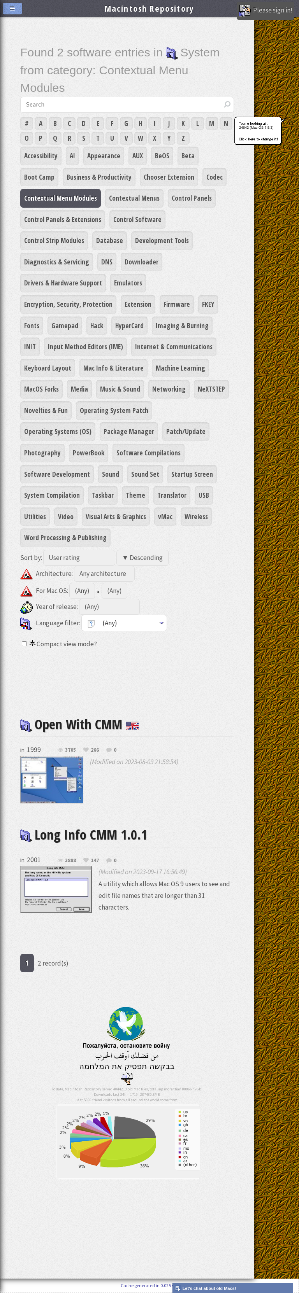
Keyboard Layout (47, 368)
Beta (188, 155)
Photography (42, 452)
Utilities (35, 516)
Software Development (57, 474)
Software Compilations (148, 452)
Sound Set (145, 474)
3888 (70, 860)
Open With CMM (79, 724)
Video (66, 516)
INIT (30, 346)
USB (204, 495)
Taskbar (103, 495)
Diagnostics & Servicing (56, 261)
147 (95, 860)
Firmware (177, 304)
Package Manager (129, 431)
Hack (96, 325)
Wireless (196, 516)
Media (79, 389)
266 (95, 750)
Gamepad (64, 325)
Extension (138, 304)
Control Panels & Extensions (62, 219)
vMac (165, 516)
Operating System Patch (114, 410)
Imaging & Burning (182, 325)
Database (109, 240)
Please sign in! (265, 11)
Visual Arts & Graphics (116, 516)
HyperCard (129, 325)
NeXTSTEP (211, 389)
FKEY (208, 304)
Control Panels (192, 198)
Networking (169, 389)
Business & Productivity (99, 177)
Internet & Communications (174, 346)
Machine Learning (180, 368)
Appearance (103, 155)
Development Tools (162, 240)
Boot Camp (39, 177)
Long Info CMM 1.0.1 (83, 834)
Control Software (137, 219)
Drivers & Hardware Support (63, 282)
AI (72, 155)
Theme (135, 495)
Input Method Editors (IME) (85, 346)
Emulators (128, 282)
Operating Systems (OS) (57, 431)
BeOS (162, 155)
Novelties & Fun (46, 410)
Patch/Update (186, 431)
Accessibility (41, 155)
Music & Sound (120, 389)
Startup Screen (192, 474)
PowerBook (88, 452)
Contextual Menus (134, 198)
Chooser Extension (169, 177)
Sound (110, 474)
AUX (137, 155)
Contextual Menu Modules (60, 198)
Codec (214, 177)
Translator (171, 495)
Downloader (141, 261)
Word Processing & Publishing (65, 537)
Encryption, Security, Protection (68, 304)
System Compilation (52, 495)
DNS (107, 261)
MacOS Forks (41, 389)
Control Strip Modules (54, 240)
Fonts (31, 325)
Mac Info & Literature (113, 368)
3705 (70, 750)
